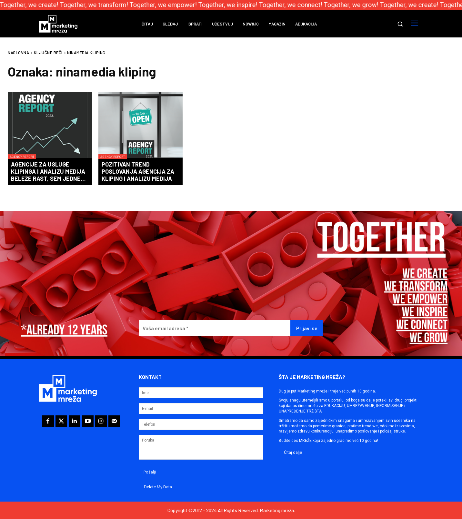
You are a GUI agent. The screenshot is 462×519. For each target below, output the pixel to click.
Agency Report (22, 156)
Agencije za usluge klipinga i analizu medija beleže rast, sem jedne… (48, 171)
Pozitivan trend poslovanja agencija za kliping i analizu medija (138, 171)
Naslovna (18, 52)
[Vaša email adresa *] (215, 328)
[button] (400, 24)
